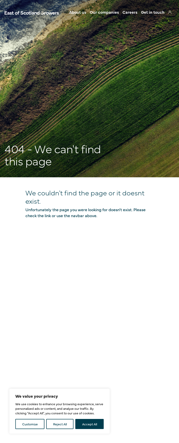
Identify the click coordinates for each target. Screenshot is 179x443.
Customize (30, 424)
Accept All (89, 424)
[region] (59, 411)
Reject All (60, 424)
